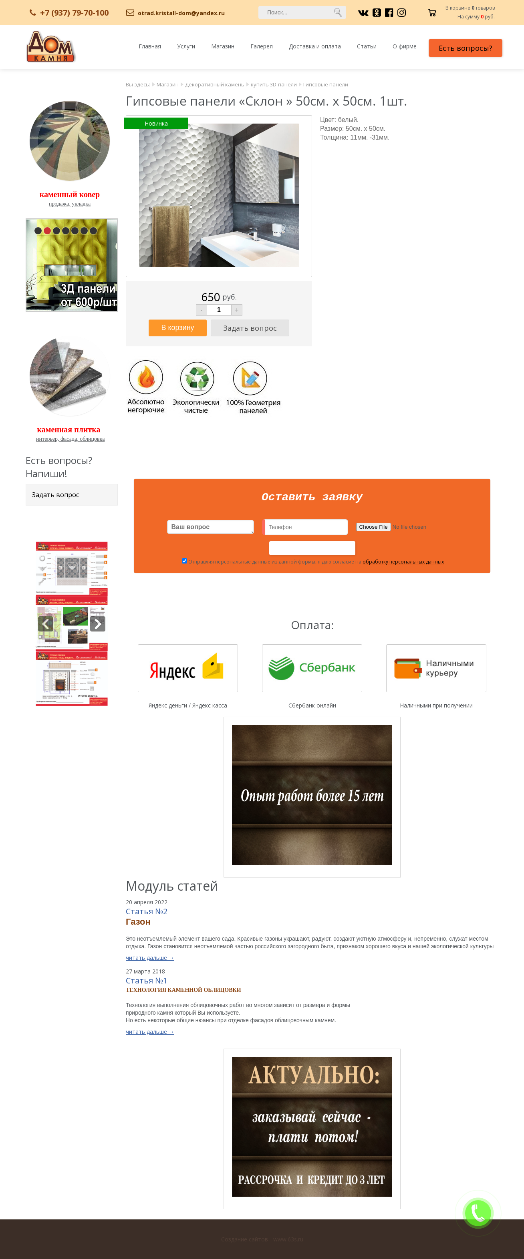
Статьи (367, 46)
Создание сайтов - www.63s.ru (262, 1239)
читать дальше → (150, 960)
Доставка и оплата (315, 46)
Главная (150, 46)
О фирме (405, 46)
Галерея (261, 46)
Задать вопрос (55, 494)
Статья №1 (146, 982)
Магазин (222, 46)
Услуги (186, 46)
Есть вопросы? (465, 48)
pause (72, 263)
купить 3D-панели (274, 84)
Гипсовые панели (325, 84)
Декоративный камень (214, 84)
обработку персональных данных (403, 564)
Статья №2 (146, 913)
